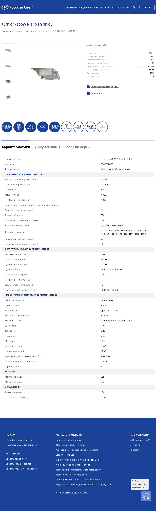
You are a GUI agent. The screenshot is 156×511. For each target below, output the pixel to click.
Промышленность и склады (71, 445)
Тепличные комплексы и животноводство (78, 480)
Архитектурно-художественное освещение (79, 460)
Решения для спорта (32, 31)
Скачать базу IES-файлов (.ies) (21, 464)
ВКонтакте (135, 445)
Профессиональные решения (21, 445)
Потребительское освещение (71, 475)
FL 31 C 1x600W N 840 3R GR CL (65, 31)
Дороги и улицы (65, 455)
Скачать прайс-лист (16, 459)
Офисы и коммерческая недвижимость (77, 450)
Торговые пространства (68, 440)
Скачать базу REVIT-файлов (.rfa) (22, 469)
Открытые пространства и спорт (73, 465)
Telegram (134, 450)
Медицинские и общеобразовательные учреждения (84, 485)
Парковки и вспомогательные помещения (78, 470)
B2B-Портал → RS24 (140, 440)
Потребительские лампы (19, 440)
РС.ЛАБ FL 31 (46, 31)
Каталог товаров (15, 31)
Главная (4, 31)
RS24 (147, 7)
